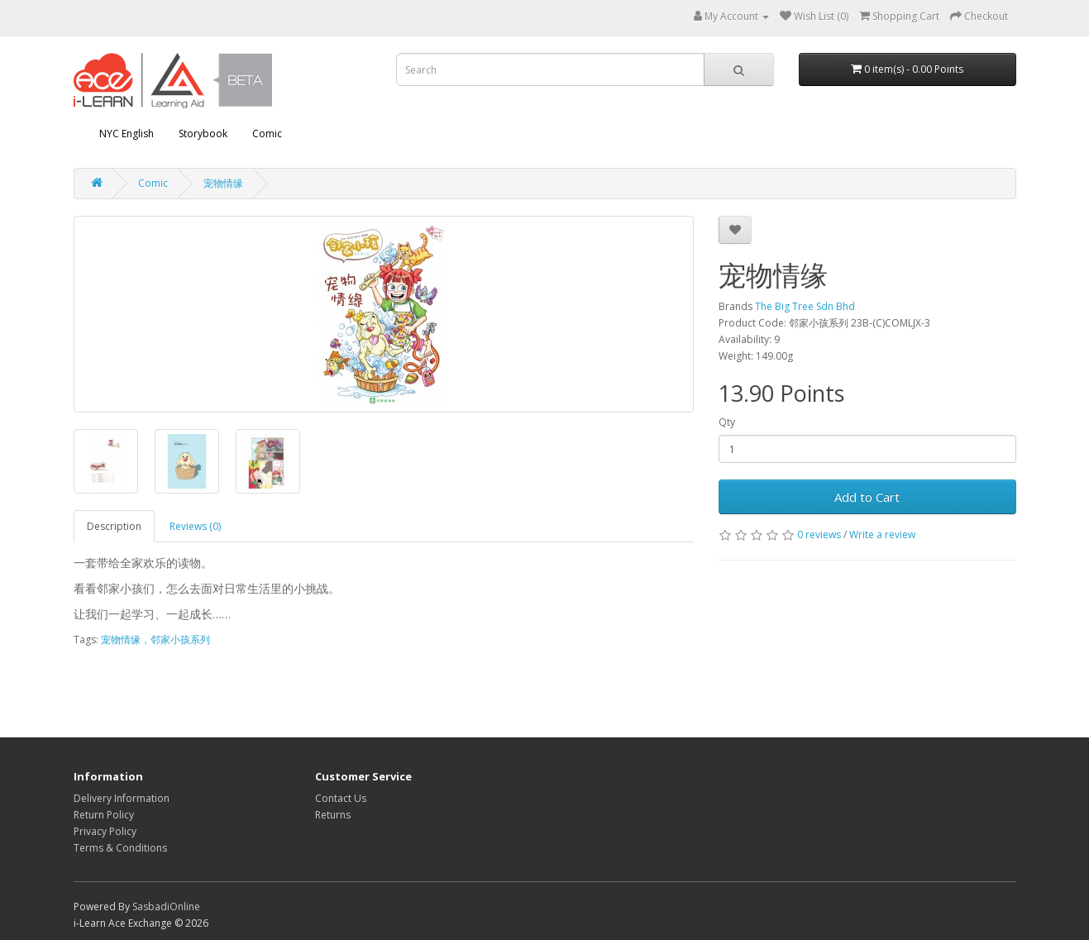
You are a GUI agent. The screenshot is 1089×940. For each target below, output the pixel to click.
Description (114, 526)
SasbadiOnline (166, 906)
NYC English (126, 133)
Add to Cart (867, 497)
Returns (333, 815)
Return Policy (104, 815)
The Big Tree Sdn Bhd (805, 306)
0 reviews (819, 534)
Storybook (203, 133)
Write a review (882, 534)
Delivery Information (122, 798)
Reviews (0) (195, 526)
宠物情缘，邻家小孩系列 (155, 639)
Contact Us (340, 798)
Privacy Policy (105, 831)
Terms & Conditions (120, 848)
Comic (267, 133)
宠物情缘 (223, 183)
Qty (727, 422)
